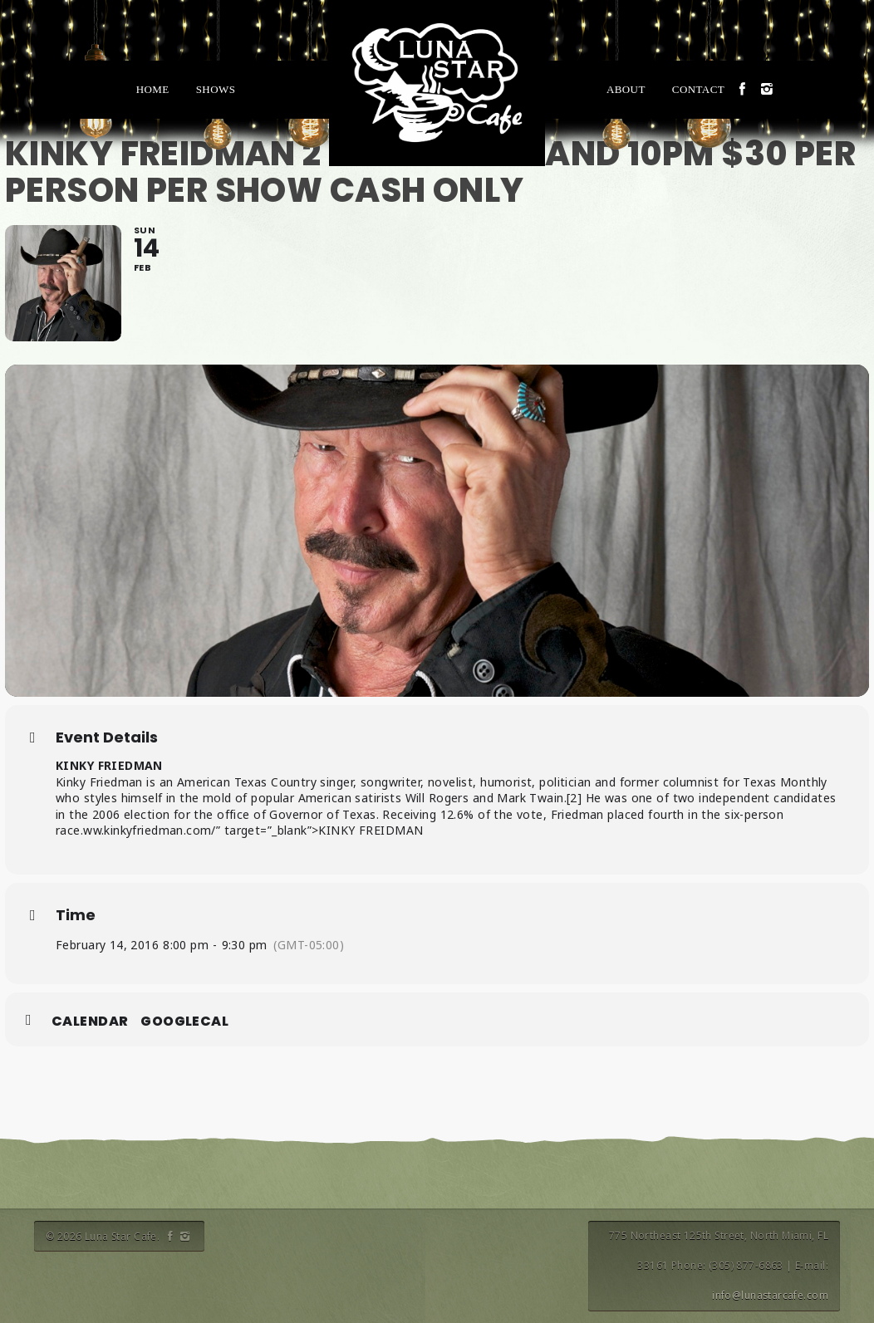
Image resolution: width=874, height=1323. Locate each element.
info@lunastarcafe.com (770, 1295)
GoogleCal (184, 1021)
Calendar (90, 1021)
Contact (698, 89)
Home (152, 89)
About (626, 89)
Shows (216, 89)
